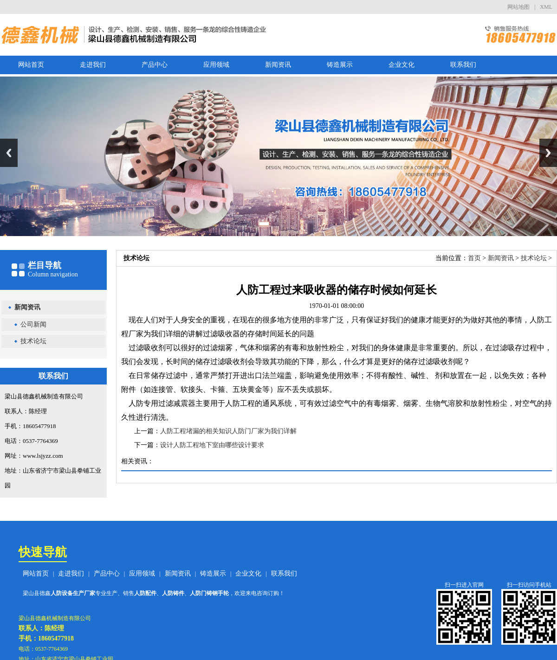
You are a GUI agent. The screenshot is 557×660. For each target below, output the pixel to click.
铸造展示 (340, 64)
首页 (474, 258)
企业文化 (402, 64)
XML (546, 7)
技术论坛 (33, 341)
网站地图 (518, 7)
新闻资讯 (278, 64)
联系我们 (463, 64)
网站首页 (31, 64)
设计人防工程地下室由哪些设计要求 (212, 445)
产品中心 (155, 64)
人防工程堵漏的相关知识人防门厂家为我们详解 (228, 431)
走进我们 (93, 64)
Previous (9, 153)
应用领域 (216, 64)
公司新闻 (33, 324)
